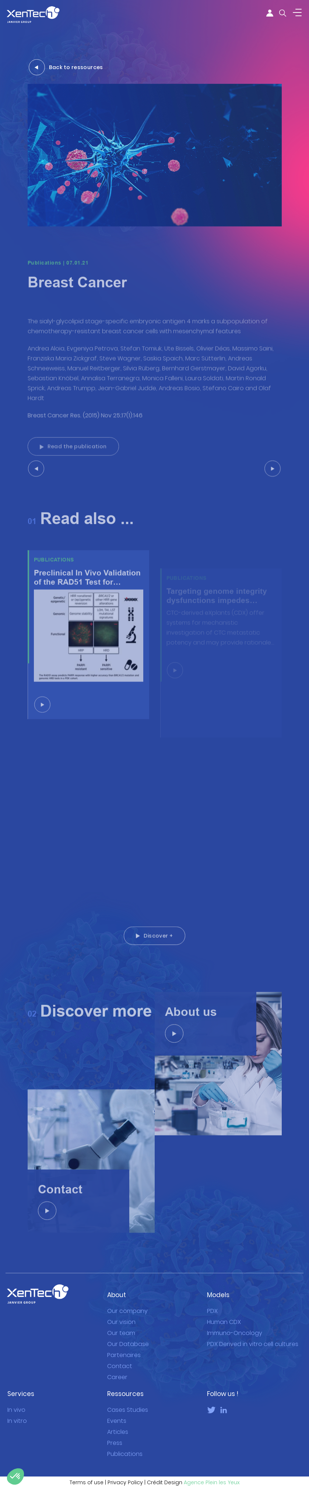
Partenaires (124, 1347)
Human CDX (224, 1314)
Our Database (128, 1336)
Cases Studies (127, 1401)
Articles (117, 1424)
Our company (127, 1303)
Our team (121, 1325)
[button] (15, 1476)
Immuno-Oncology (234, 1325)
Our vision (121, 1314)
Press (114, 1435)
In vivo (16, 1401)
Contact (119, 1358)
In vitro (17, 1413)
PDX (212, 1303)
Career (117, 1369)
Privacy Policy (125, 1474)
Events (116, 1413)
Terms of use (86, 1474)
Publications (125, 1446)
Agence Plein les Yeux (212, 1474)
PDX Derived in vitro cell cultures (252, 1336)
